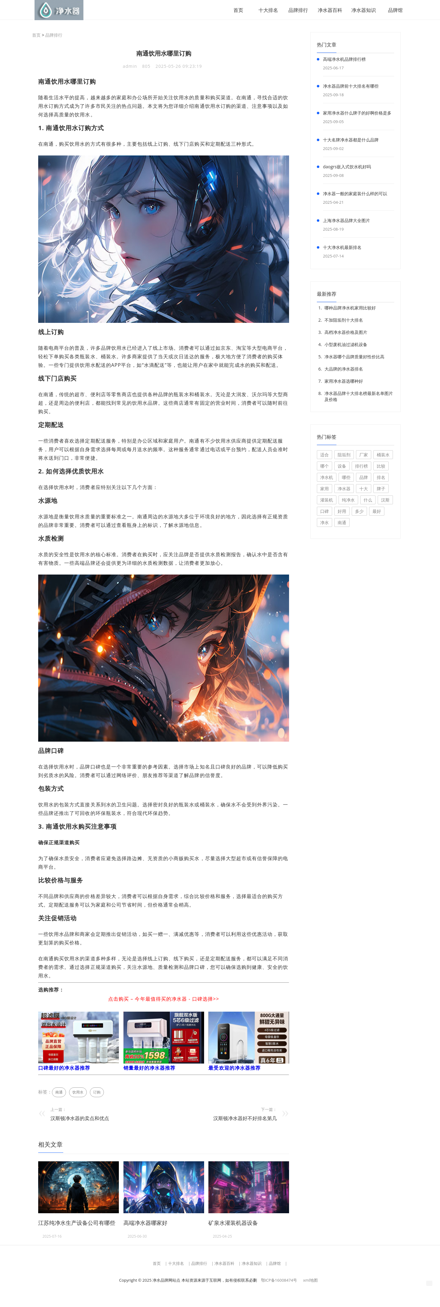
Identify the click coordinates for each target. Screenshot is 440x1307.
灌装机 (326, 500)
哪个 (324, 466)
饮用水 (77, 1092)
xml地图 (310, 1280)
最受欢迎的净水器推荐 (234, 1068)
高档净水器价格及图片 (345, 333)
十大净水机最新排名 (342, 248)
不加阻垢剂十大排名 (343, 320)
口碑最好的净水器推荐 (64, 1068)
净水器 (344, 489)
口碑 (324, 512)
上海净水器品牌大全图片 (346, 221)
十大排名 (266, 10)
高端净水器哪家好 (145, 1223)
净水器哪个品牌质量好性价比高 (354, 357)
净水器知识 (361, 10)
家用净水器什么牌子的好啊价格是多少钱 (357, 115)
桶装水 (383, 455)
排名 (381, 478)
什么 (368, 500)
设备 (342, 466)
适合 (324, 455)
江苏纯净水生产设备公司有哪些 (76, 1223)
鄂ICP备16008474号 (279, 1280)
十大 (363, 489)
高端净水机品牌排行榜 (344, 60)
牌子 (381, 489)
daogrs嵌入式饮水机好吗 (347, 167)
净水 (324, 523)
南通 (59, 1092)
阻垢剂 (344, 455)
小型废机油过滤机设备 (345, 345)
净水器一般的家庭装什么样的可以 (355, 194)
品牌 (363, 478)
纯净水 (348, 500)
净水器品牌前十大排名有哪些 (351, 86)
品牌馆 (393, 10)
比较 (381, 466)
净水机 (326, 478)
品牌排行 (296, 10)
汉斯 (385, 500)
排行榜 (361, 466)
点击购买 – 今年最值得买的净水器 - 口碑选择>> (163, 999)
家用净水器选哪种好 (343, 382)
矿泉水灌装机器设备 (233, 1223)
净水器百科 (327, 10)
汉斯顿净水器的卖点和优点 (79, 1118)
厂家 (363, 455)
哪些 (346, 478)
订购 (97, 1092)
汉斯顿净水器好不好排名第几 (245, 1118)
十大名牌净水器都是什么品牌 (351, 140)
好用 (342, 512)
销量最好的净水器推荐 (149, 1068)
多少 (359, 512)
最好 (376, 512)
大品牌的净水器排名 (343, 369)
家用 (324, 489)
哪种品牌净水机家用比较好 (350, 308)
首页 (236, 10)
